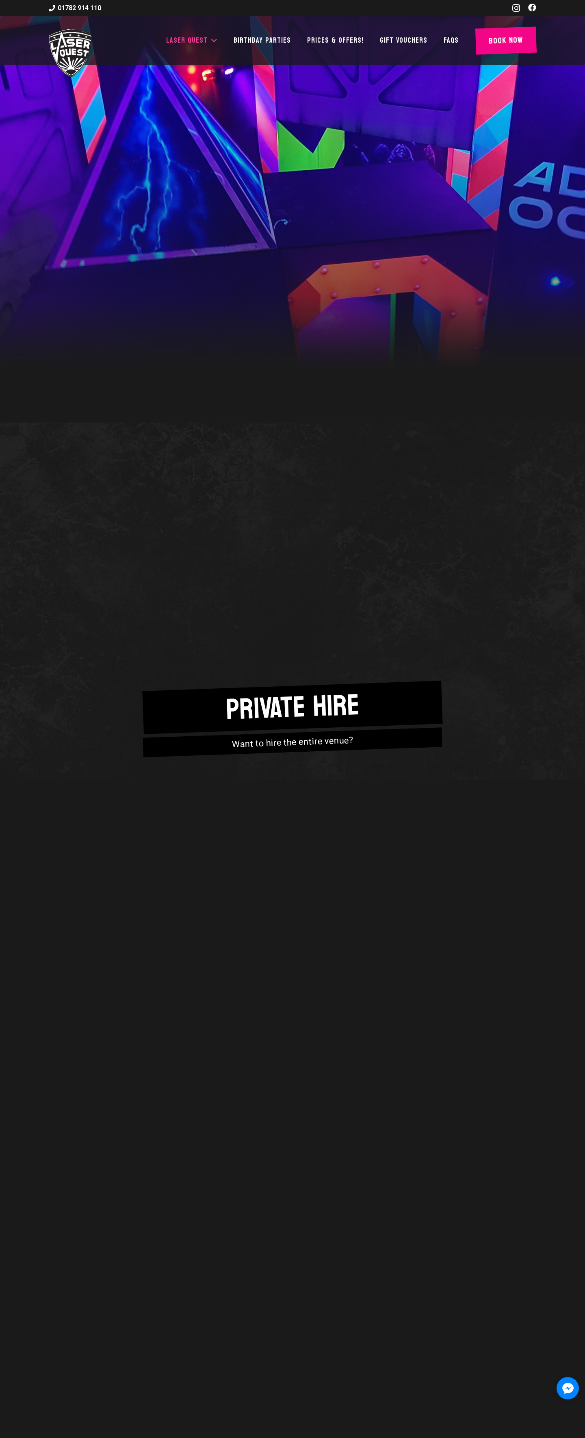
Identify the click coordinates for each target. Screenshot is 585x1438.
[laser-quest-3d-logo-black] (70, 52)
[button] (212, 40)
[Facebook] (532, 8)
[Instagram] (516, 8)
